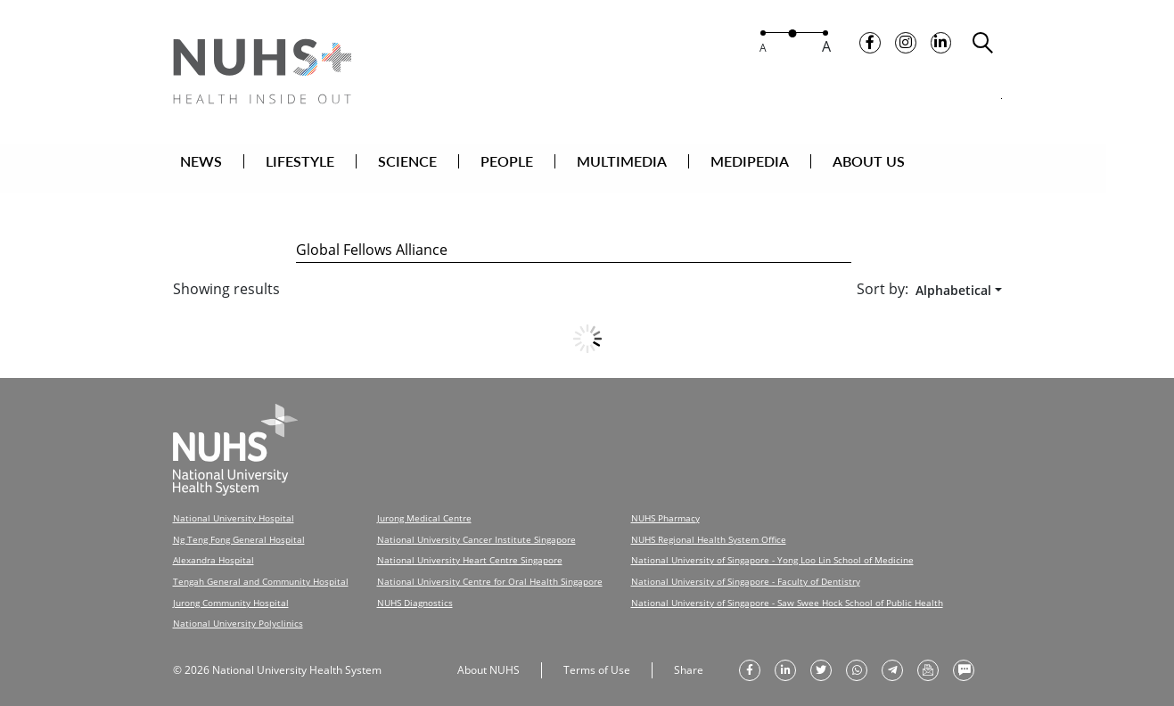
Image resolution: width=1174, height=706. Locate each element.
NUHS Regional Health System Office (708, 527)
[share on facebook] (749, 655)
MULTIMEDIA (656, 163)
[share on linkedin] (785, 655)
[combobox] (955, 278)
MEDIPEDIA (783, 163)
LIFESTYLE (334, 163)
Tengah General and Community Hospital (261, 568)
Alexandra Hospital (213, 547)
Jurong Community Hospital (231, 588)
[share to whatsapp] (856, 655)
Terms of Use (596, 654)
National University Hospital (233, 506)
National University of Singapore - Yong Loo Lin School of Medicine (772, 547)
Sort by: (882, 277)
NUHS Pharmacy (665, 506)
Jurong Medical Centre (424, 506)
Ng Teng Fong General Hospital (239, 527)
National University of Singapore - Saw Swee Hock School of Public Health (787, 588)
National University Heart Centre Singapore (469, 547)
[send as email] (928, 655)
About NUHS (488, 654)
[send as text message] (963, 655)
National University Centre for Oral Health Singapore (490, 568)
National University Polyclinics (238, 609)
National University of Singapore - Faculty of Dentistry (745, 568)
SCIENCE (441, 163)
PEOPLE (540, 163)
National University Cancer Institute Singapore (476, 527)
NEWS (235, 163)
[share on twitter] (821, 655)
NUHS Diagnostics (415, 588)
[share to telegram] (892, 655)
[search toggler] (984, 45)
